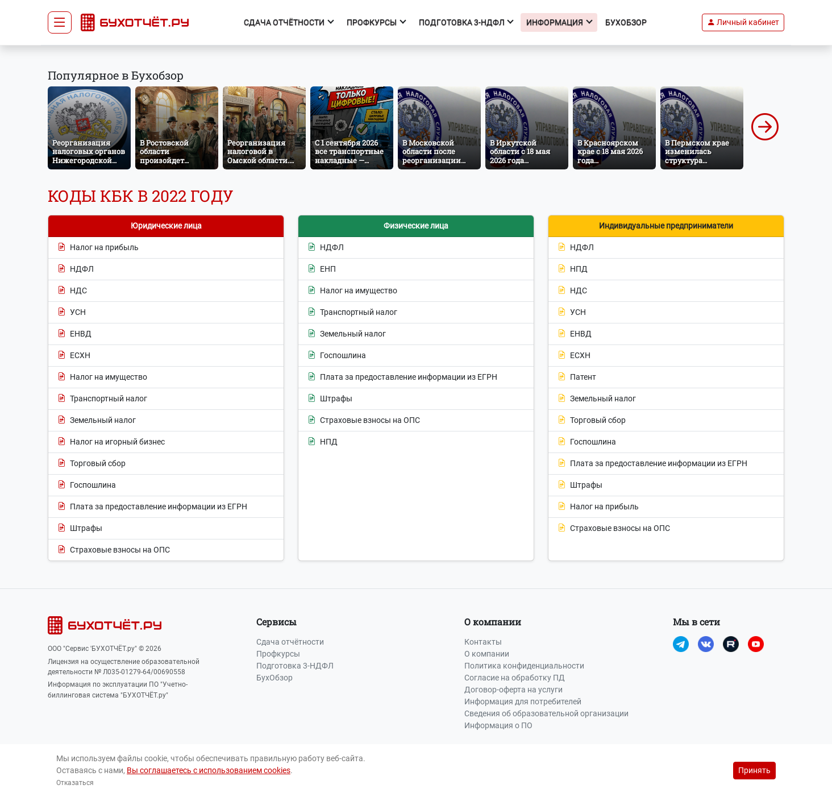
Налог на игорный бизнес (111, 442)
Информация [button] (555, 22)
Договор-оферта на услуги (513, 689)
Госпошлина (86, 485)
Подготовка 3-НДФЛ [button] (462, 22)
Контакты (483, 641)
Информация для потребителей (522, 701)
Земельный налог (96, 420)
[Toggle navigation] (60, 22)
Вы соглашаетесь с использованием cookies (208, 770)
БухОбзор (626, 22)
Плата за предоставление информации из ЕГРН (152, 507)
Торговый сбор (91, 464)
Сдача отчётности (290, 641)
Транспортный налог (102, 399)
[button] (743, 22)
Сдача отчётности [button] (285, 22)
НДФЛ (75, 269)
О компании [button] (492, 621)
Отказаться (75, 783)
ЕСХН (73, 356)
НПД (322, 442)
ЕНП (321, 269)
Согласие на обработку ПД (514, 677)
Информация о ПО (498, 725)
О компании (486, 653)
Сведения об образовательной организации (546, 713)
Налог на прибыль (98, 248)
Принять (754, 770)
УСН (71, 312)
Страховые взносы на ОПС (113, 550)
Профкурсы (278, 653)
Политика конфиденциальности (524, 665)
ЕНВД (74, 334)
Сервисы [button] (276, 621)
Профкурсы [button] (372, 22)
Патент (577, 377)
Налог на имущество (102, 377)
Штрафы (79, 528)
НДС (72, 291)
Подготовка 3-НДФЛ (295, 665)
